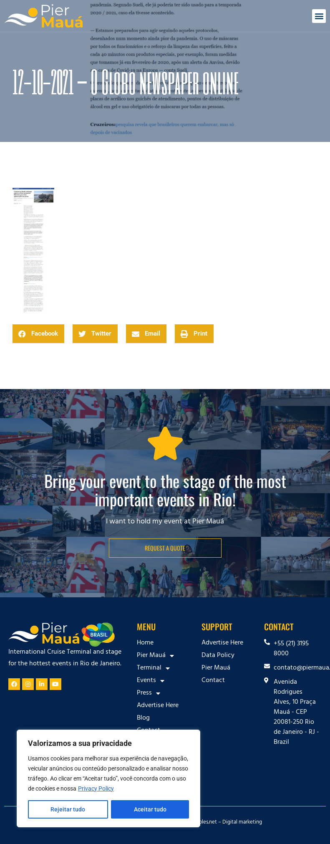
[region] (108, 778)
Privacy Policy (96, 788)
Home (145, 643)
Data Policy (218, 656)
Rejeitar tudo (67, 809)
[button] (319, 16)
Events (150, 681)
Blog (143, 718)
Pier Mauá (155, 656)
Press (148, 693)
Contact (213, 681)
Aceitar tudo (150, 809)
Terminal (153, 668)
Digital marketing (242, 823)
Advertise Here (158, 706)
